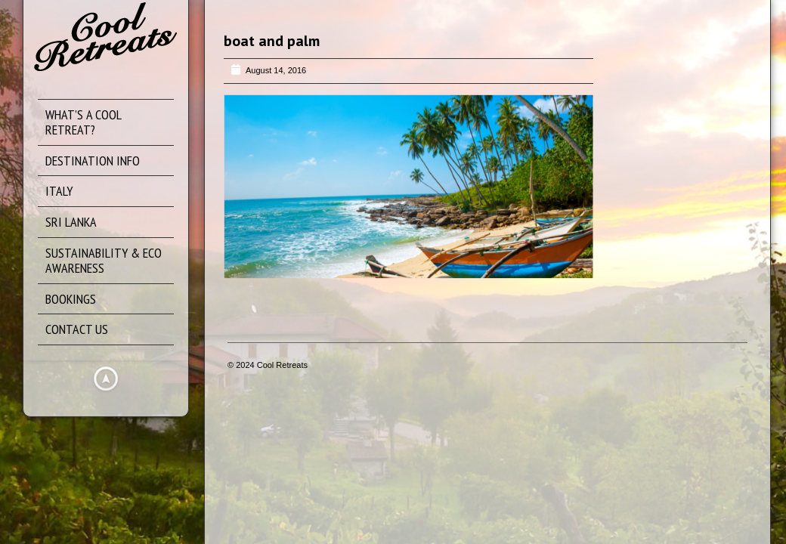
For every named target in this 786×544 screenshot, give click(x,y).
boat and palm (272, 41)
